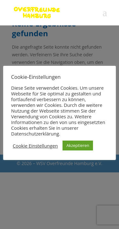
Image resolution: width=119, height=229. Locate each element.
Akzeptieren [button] (77, 145)
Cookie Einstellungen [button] (35, 146)
